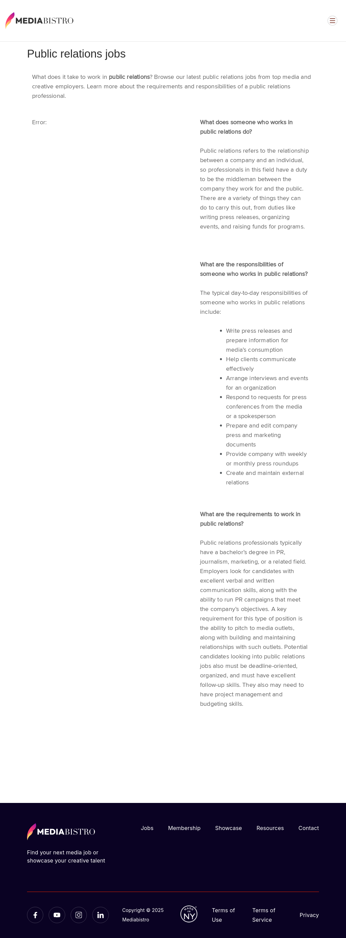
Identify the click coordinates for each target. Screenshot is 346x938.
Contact (308, 828)
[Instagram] (79, 915)
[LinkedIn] (100, 915)
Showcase (228, 828)
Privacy (309, 915)
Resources (270, 828)
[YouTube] (57, 915)
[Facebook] (35, 915)
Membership (184, 828)
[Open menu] (332, 21)
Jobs (147, 828)
